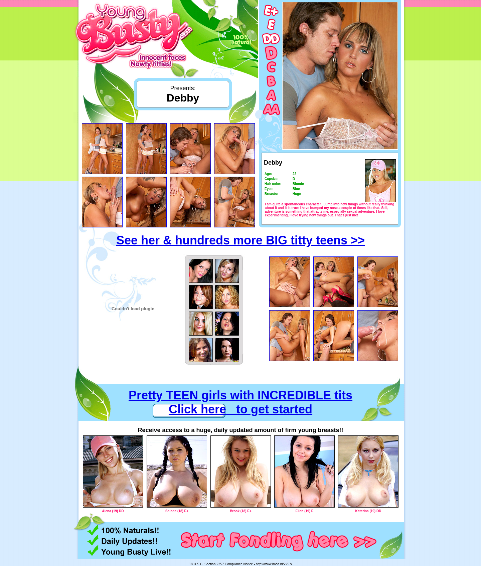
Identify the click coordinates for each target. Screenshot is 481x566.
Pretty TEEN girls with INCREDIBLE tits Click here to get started (240, 402)
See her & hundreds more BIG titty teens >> (240, 240)
